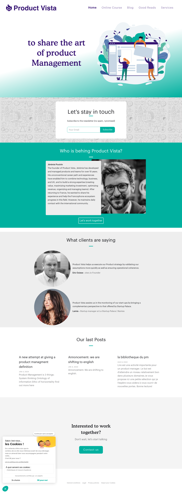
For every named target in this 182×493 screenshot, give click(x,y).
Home (92, 7)
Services (167, 7)
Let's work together (91, 220)
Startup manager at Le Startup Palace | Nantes (102, 311)
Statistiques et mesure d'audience (19, 470)
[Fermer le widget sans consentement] (44, 434)
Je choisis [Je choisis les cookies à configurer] (16, 480)
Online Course (112, 7)
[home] (31, 7)
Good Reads (147, 7)
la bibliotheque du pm (133, 357)
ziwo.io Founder (92, 273)
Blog (130, 7)
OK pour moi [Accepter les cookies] (42, 480)
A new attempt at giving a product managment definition (37, 362)
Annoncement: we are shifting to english (84, 360)
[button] (5, 489)
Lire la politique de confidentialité (16, 462)
